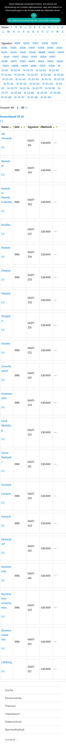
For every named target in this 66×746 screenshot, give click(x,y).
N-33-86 (29, 92)
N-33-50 (34, 79)
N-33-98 (32, 97)
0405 (23, 52)
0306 (23, 47)
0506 (43, 56)
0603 (32, 61)
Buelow (5, 247)
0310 (59, 47)
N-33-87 (42, 92)
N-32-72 (28, 70)
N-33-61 (8, 83)
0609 (24, 65)
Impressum (12, 713)
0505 (34, 56)
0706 (52, 65)
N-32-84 (6, 74)
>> (26, 107)
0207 (36, 43)
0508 (4, 61)
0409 (61, 52)
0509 (14, 61)
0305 (14, 47)
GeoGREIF (10, 739)
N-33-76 (50, 88)
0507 (52, 56)
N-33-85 (16, 92)
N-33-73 (12, 88)
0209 (54, 43)
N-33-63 (35, 83)
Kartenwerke (13, 698)
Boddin (5, 224)
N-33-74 (25, 88)
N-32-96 (46, 74)
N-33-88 (55, 92)
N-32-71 (15, 70)
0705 (43, 65)
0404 (14, 52)
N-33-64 (48, 83)
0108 (17, 43)
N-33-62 (21, 83)
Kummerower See (6, 635)
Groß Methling (6, 425)
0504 (25, 56)
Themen (10, 706)
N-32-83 (54, 70)
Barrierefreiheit (15, 729)
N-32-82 (41, 70)
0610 (33, 65)
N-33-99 (46, 97)
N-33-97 (19, 97)
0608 (15, 65)
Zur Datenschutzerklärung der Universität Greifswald (34, 20)
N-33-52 (59, 79)
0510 (23, 61)
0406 (32, 52)
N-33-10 (59, 74)
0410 (6, 56)
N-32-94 (19, 74)
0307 (32, 47)
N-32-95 (33, 74)
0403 (4, 52)
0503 (16, 56)
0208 (45, 43)
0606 (60, 61)
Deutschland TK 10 (12, 116)
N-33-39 (7, 79)
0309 (50, 47)
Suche (9, 690)
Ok (33, 15)
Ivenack (6, 516)
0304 (4, 47)
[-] (1, 121)
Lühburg (6, 662)
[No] (62, 12)
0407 (42, 52)
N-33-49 (20, 79)
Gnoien (5, 343)
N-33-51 (46, 79)
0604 (41, 61)
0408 (51, 52)
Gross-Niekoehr (6, 457)
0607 (6, 65)
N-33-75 (37, 88)
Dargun (6, 270)
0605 (50, 61)
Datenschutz (13, 721)
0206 (26, 43)
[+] (2, 147)
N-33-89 (6, 97)
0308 (41, 47)
